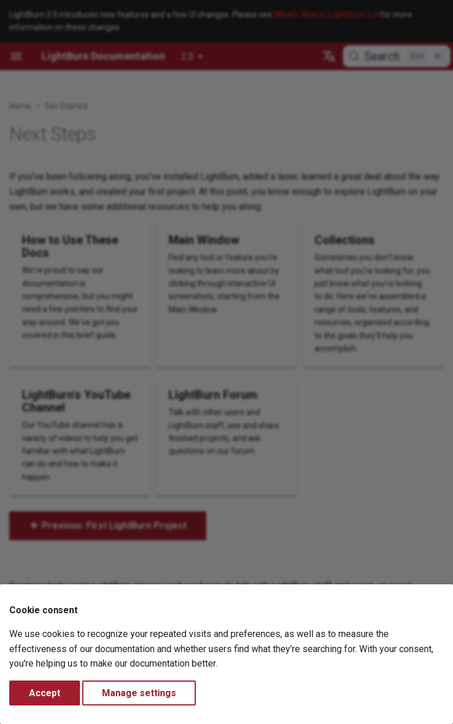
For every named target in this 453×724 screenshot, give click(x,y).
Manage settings (139, 692)
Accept (44, 692)
